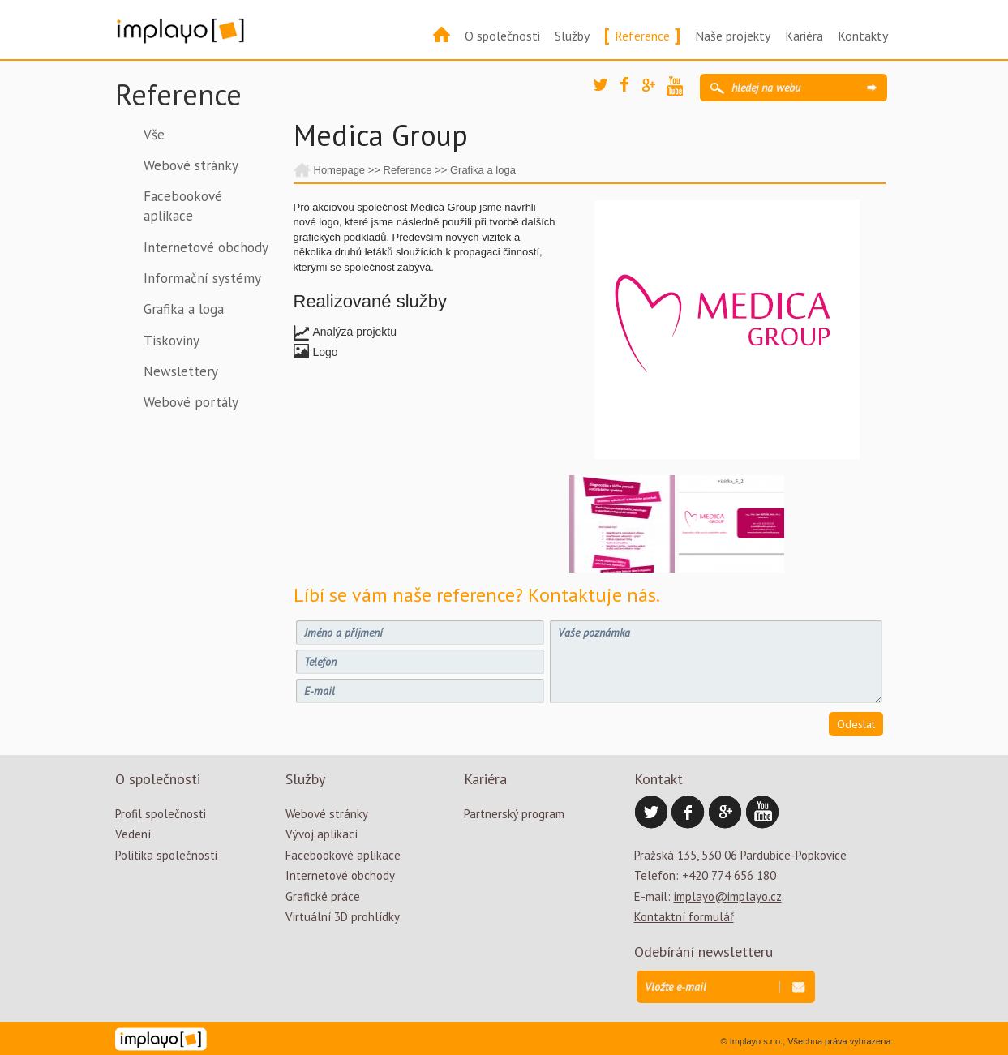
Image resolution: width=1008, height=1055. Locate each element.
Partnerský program (514, 813)
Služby (572, 36)
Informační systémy (202, 278)
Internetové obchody (206, 247)
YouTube (679, 88)
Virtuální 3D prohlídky (342, 916)
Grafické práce (322, 896)
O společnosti (502, 36)
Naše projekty (732, 36)
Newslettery (181, 371)
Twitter (606, 91)
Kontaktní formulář (684, 916)
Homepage (340, 170)
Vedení (133, 834)
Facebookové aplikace (183, 206)
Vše (154, 135)
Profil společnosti (160, 813)
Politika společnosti (166, 855)
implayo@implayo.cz (728, 896)
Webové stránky (191, 165)
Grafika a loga (184, 309)
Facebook (632, 89)
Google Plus (654, 91)
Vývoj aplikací (321, 834)
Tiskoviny (171, 341)
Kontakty (863, 36)
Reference (642, 36)
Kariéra (804, 36)
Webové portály (191, 402)
